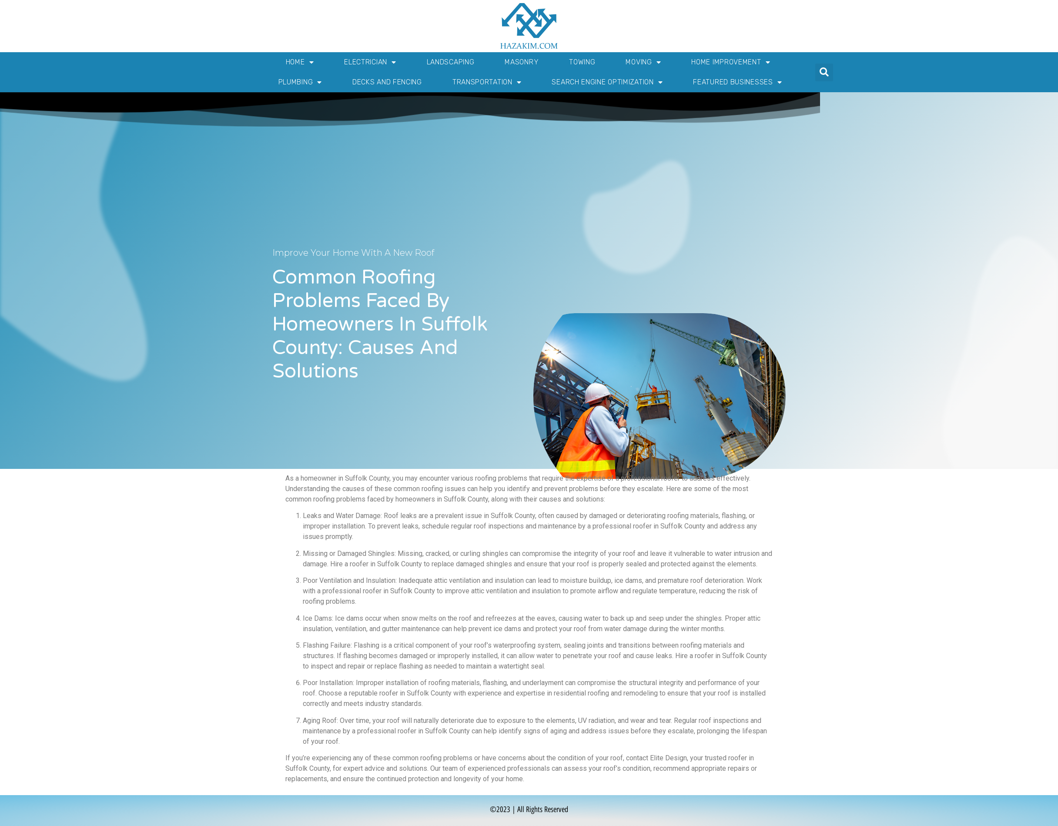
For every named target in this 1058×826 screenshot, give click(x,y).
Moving (643, 62)
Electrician (370, 62)
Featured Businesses (737, 82)
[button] (824, 72)
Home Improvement (730, 62)
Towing (582, 62)
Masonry (522, 62)
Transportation (487, 82)
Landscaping (451, 62)
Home (300, 62)
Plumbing (300, 82)
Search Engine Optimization (607, 82)
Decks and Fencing (387, 82)
